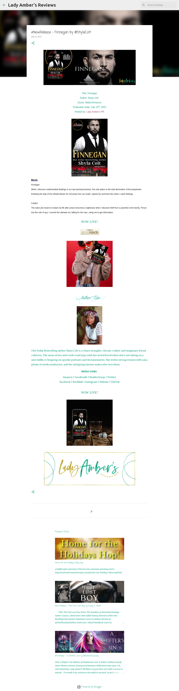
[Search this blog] (161, 5)
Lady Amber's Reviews (32, 4)
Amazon (67, 377)
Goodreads (81, 377)
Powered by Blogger (89, 687)
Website (104, 381)
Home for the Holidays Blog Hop (69, 562)
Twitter (111, 377)
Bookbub (78, 381)
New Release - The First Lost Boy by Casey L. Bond (78, 605)
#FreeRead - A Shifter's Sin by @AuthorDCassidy (77, 655)
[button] (33, 43)
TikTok (115, 381)
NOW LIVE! (89, 222)
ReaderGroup (97, 377)
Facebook (64, 381)
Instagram (91, 381)
